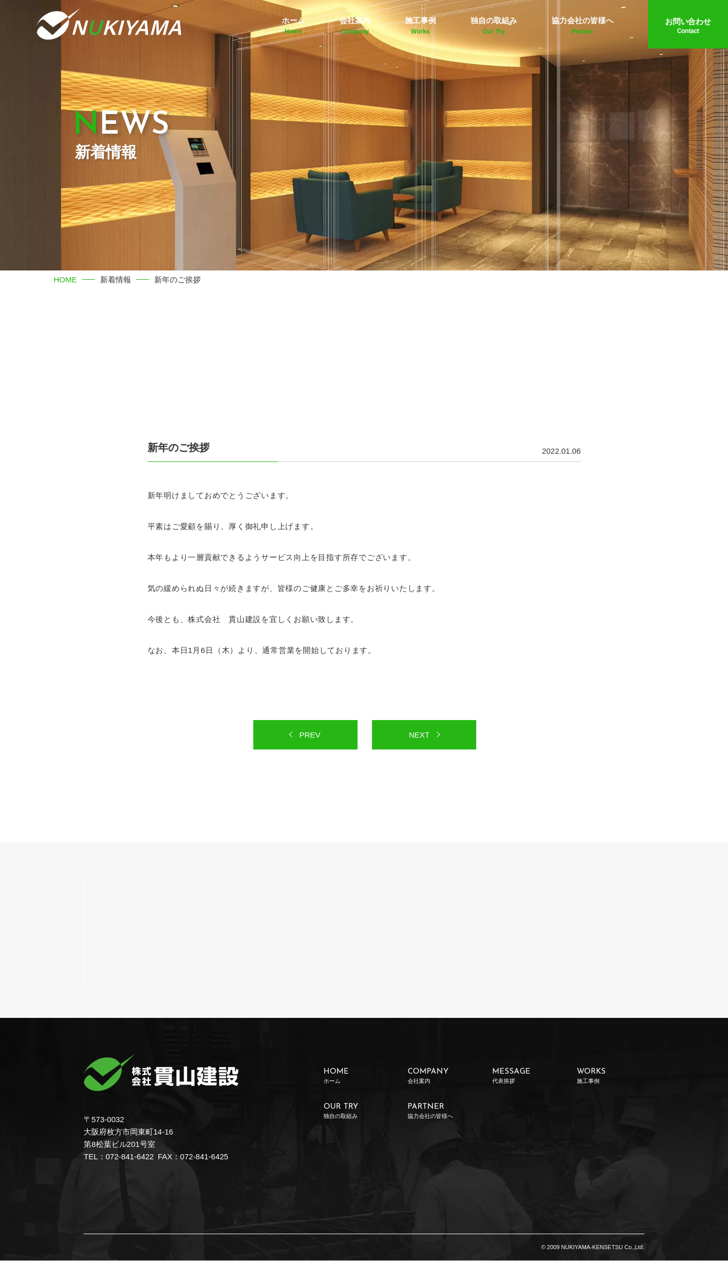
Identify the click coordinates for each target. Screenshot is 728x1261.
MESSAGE (526, 1076)
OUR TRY (357, 1112)
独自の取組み (494, 27)
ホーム (293, 27)
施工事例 (420, 27)
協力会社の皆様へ (582, 27)
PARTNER (441, 1112)
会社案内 (354, 27)
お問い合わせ (688, 27)
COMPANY (441, 1076)
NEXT (419, 735)
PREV (309, 735)
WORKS (610, 1076)
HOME (65, 279)
